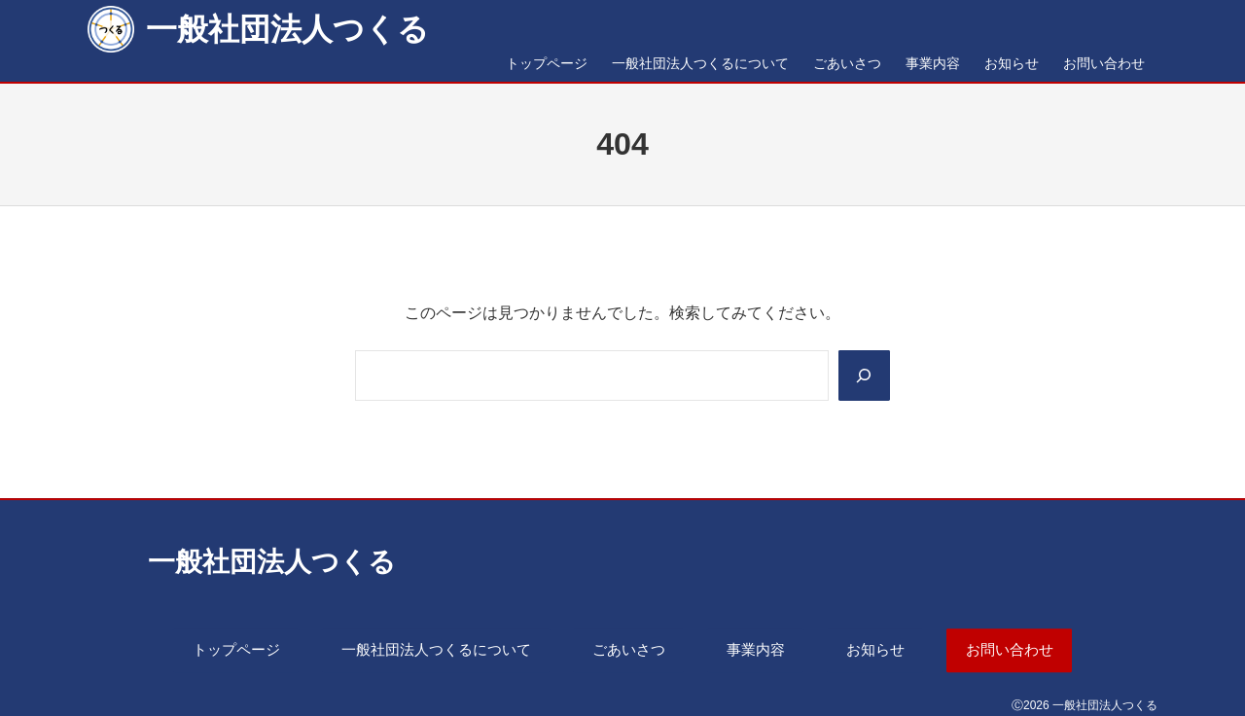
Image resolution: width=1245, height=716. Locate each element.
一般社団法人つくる (287, 29)
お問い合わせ (1034, 647)
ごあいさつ (629, 647)
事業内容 (763, 647)
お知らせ (891, 647)
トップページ (211, 647)
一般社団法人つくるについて (424, 647)
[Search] (863, 375)
